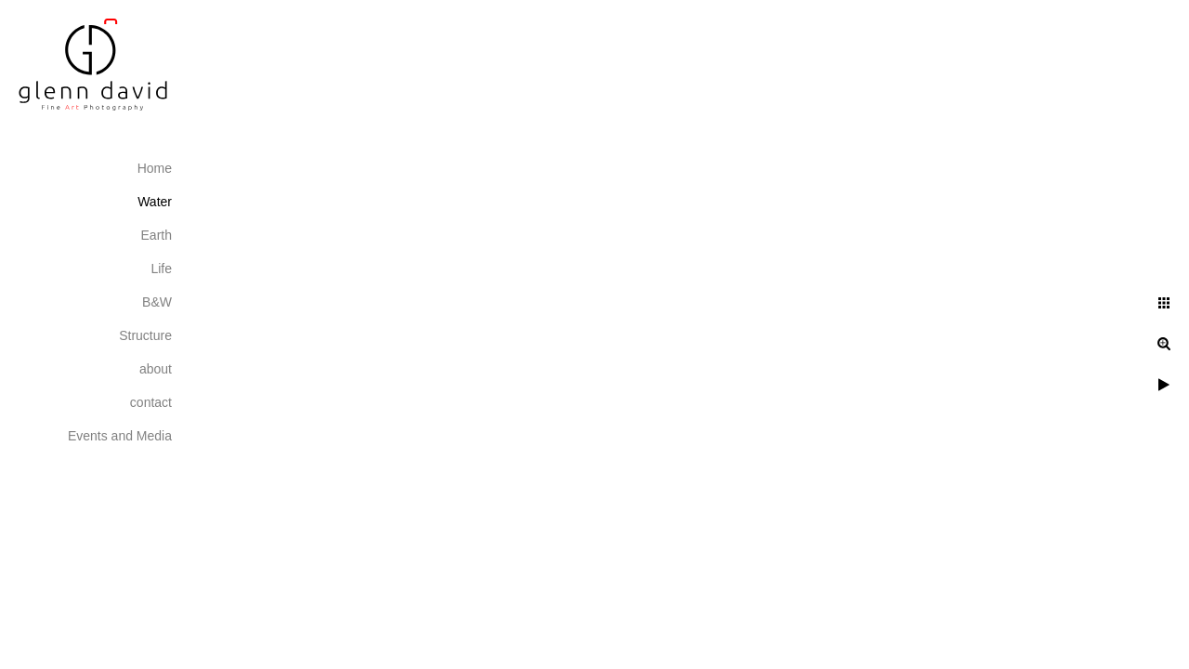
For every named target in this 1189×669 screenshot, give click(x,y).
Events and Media (120, 435)
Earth (156, 235)
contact (151, 402)
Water (154, 201)
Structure (145, 335)
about (155, 368)
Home (154, 168)
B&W (157, 302)
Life (161, 268)
